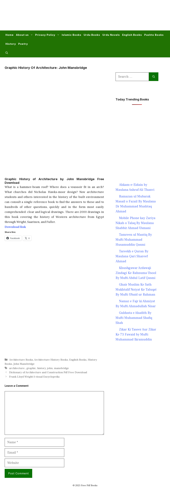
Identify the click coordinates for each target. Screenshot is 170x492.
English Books (132, 34)
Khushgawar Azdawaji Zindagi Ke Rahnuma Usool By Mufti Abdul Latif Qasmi (136, 273)
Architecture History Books (51, 360)
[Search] (153, 76)
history (41, 368)
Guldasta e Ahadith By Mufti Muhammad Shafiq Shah (134, 318)
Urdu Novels (111, 34)
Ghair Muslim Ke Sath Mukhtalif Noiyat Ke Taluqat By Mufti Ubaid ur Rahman (136, 289)
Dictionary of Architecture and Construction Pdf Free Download (48, 372)
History (10, 43)
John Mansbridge (24, 364)
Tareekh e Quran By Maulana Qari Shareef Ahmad (132, 256)
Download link (15, 227)
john (50, 368)
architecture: (17, 368)
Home (9, 34)
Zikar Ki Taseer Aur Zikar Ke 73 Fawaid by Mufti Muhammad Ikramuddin (136, 334)
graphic (31, 368)
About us (25, 34)
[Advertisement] (104, 17)
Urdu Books (92, 34)
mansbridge (61, 368)
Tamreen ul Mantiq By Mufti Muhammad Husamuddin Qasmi (134, 240)
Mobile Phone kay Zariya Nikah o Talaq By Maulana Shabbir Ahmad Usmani (135, 223)
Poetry (23, 43)
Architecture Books (21, 360)
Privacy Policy (48, 34)
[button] (6, 52)
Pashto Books (154, 34)
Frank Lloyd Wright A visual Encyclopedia (34, 377)
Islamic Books (71, 34)
